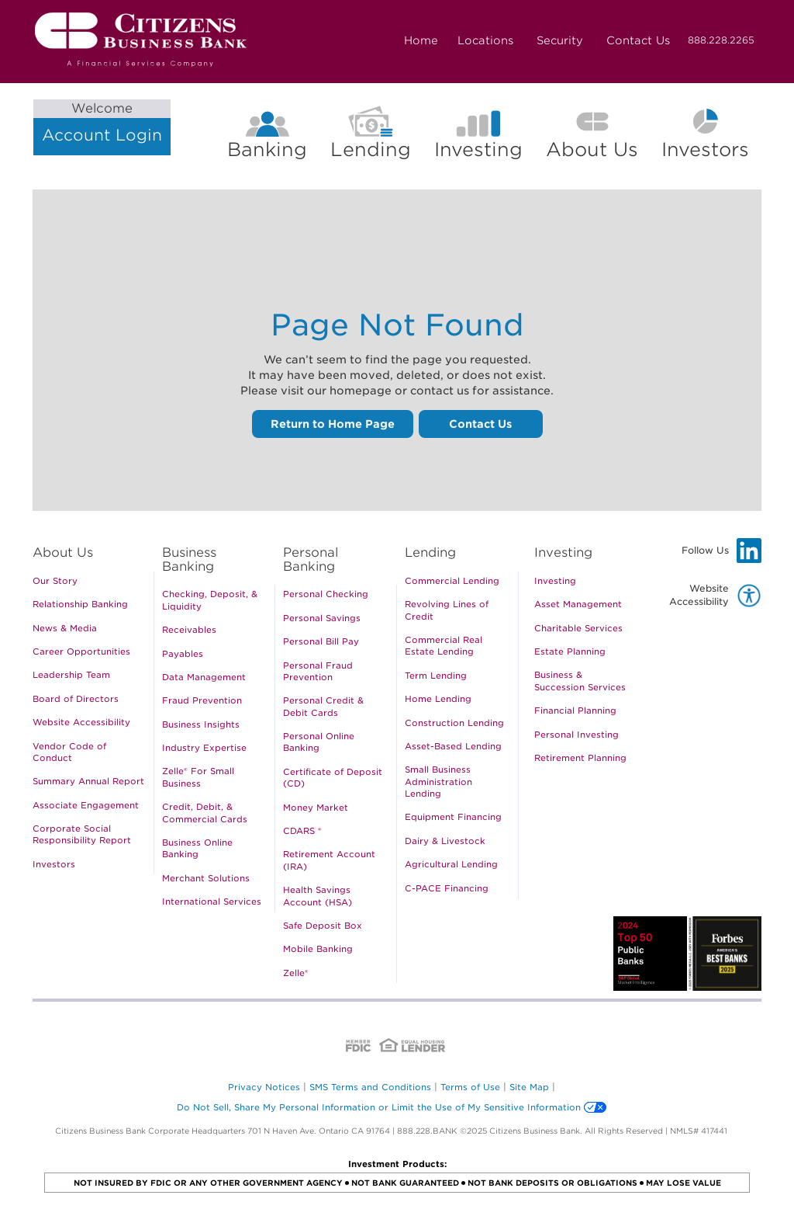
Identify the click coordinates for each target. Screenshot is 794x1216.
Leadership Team (71, 674)
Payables (182, 653)
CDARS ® (302, 830)
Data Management (204, 677)
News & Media (65, 628)
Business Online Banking (197, 848)
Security (560, 40)
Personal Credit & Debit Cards (323, 706)
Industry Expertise (204, 747)
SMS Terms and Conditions (370, 1087)
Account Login (102, 121)
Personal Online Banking (318, 742)
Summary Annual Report (88, 781)
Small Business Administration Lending (438, 781)
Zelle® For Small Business (198, 777)
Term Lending (436, 675)
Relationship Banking (80, 604)
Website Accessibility (81, 722)
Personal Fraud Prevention (318, 671)
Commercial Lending (452, 580)
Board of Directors (76, 698)
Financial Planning (575, 710)
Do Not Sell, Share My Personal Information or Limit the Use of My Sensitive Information (379, 1107)
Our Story (55, 580)
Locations (485, 40)
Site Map (529, 1087)
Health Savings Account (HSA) (317, 895)
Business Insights (201, 724)
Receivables (189, 629)
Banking (267, 149)
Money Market (315, 807)
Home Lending (438, 698)
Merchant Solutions (206, 878)
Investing (478, 149)
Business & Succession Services (580, 680)
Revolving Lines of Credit (446, 610)
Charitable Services (578, 628)
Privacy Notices (264, 1087)
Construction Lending (454, 722)
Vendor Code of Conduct (69, 752)
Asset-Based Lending (453, 746)
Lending (370, 149)
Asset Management (578, 604)
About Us (592, 149)
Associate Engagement (86, 805)
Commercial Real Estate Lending (443, 645)
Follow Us (721, 550)
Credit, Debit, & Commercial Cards (204, 812)
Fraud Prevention (202, 700)
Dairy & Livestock (445, 841)
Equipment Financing (453, 816)
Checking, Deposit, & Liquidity (209, 600)
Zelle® (296, 973)
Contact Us (638, 40)
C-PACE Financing (446, 888)
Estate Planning (570, 651)
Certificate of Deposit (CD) (332, 777)
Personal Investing (576, 734)
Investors (711, 149)
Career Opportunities (81, 651)
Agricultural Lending (451, 864)
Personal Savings (322, 618)
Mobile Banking (318, 948)
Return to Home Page (333, 424)
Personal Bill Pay (321, 641)
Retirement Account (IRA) (329, 860)
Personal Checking (325, 594)
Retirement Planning (580, 757)
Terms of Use (470, 1087)
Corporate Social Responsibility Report (82, 834)
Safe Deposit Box (322, 925)
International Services (211, 901)
